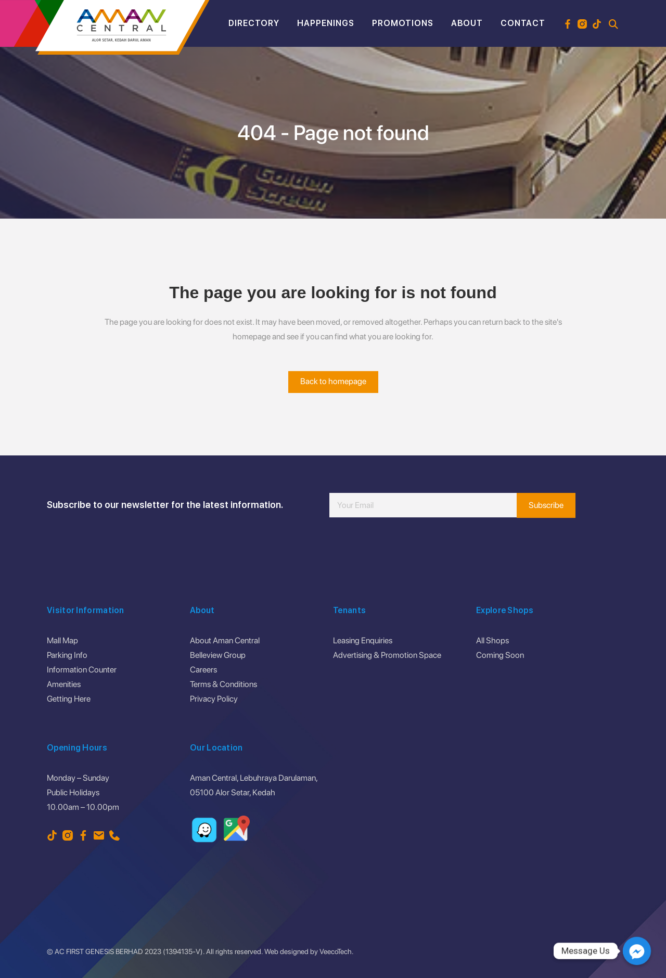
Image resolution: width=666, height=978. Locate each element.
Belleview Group (218, 655)
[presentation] (408, 548)
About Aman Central (225, 640)
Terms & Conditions (223, 684)
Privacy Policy (214, 699)
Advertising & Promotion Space (387, 655)
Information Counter (82, 670)
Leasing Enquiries (362, 640)
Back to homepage (333, 381)
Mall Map (62, 640)
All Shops (492, 640)
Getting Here (69, 699)
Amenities (64, 684)
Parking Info (67, 655)
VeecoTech (335, 951)
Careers (203, 670)
